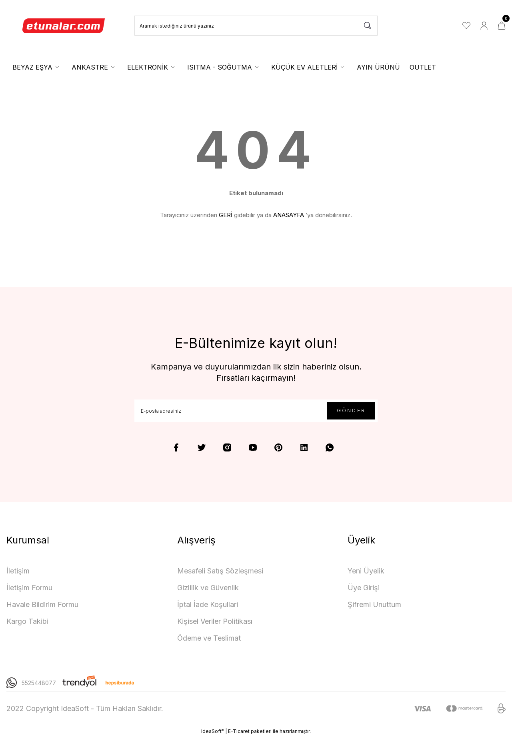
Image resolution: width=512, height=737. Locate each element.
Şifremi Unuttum (374, 604)
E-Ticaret (239, 731)
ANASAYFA (288, 215)
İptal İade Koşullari (207, 604)
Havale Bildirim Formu (42, 604)
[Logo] (64, 25)
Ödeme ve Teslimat (209, 638)
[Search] (256, 26)
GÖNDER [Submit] (351, 410)
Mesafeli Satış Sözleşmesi (220, 571)
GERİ (225, 215)
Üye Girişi (364, 587)
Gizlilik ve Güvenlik (208, 587)
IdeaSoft (212, 731)
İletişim (18, 571)
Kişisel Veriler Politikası (214, 621)
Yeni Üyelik (366, 571)
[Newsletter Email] (256, 410)
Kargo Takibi (27, 621)
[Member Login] (484, 26)
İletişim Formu (29, 587)
